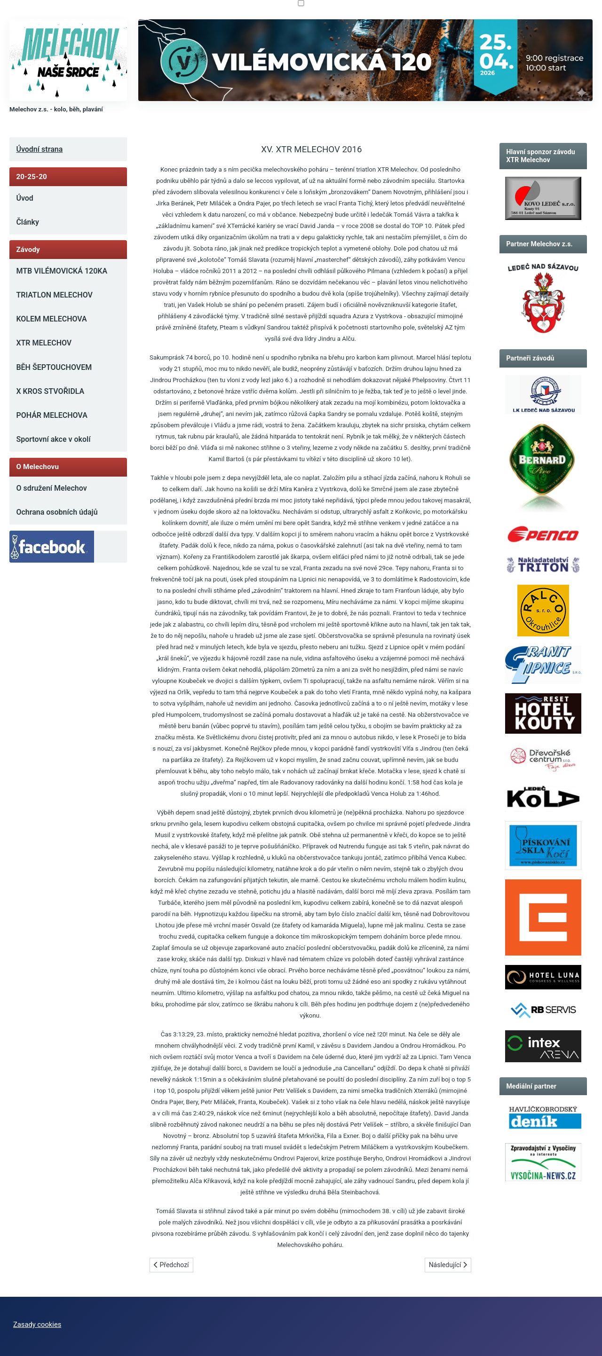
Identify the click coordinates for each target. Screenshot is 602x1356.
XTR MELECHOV (43, 342)
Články (27, 222)
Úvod (24, 198)
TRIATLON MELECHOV (54, 294)
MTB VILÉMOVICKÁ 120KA (61, 270)
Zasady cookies (37, 1324)
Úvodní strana (39, 149)
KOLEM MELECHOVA (51, 318)
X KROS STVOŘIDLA (50, 391)
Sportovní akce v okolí (53, 439)
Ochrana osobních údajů (56, 512)
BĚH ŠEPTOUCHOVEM (54, 367)
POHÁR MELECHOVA (51, 415)
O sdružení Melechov (51, 488)
